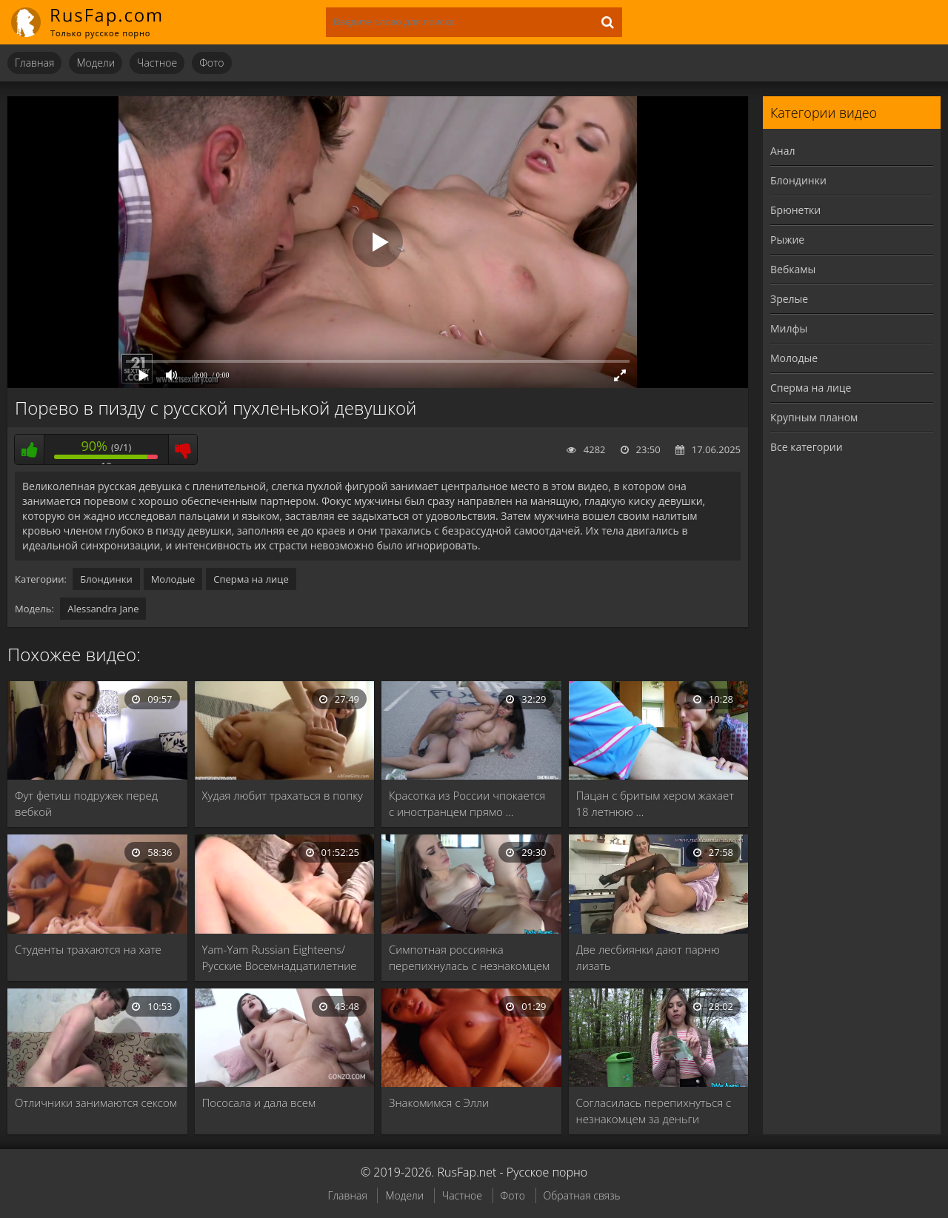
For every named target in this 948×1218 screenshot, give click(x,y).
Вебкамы (792, 269)
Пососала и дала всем (259, 1102)
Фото (211, 63)
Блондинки (106, 579)
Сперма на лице (251, 579)
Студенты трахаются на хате (88, 949)
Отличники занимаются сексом (96, 1102)
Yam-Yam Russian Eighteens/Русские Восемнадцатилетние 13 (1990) (279, 958)
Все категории (806, 447)
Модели (95, 63)
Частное (157, 63)
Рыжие (787, 239)
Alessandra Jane (102, 608)
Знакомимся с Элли (439, 1102)
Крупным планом (814, 417)
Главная (34, 63)
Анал (782, 151)
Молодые (173, 579)
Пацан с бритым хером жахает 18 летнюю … (655, 803)
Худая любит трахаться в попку (282, 795)
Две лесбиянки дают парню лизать (648, 957)
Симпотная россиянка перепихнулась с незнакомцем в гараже (469, 958)
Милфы (788, 328)
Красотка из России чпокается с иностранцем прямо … (467, 803)
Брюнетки (795, 210)
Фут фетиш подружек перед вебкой (86, 803)
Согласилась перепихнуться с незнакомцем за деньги (654, 1110)
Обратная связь (582, 1195)
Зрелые (789, 299)
